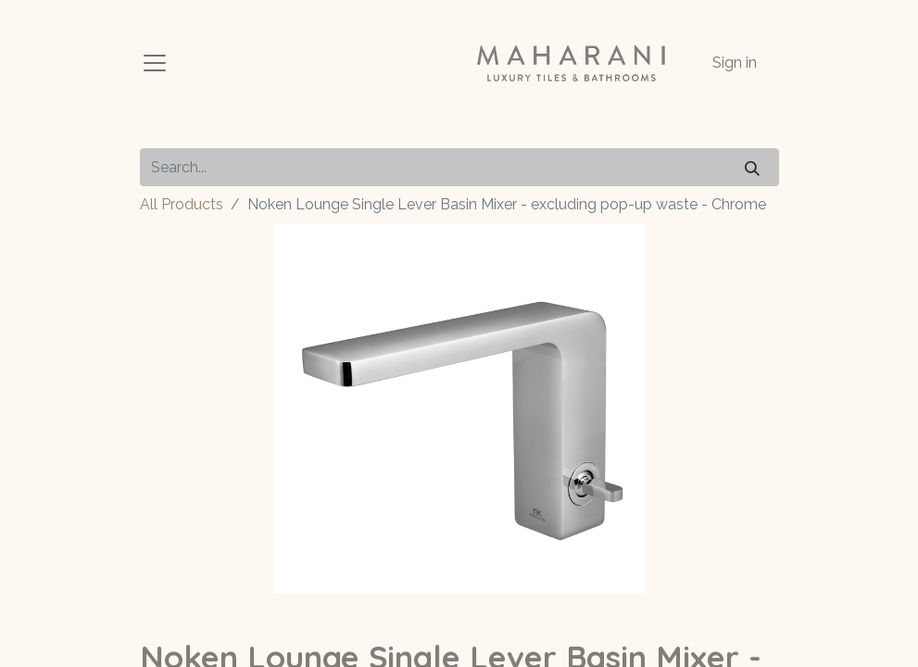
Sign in (734, 62)
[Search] (752, 167)
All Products (181, 204)
